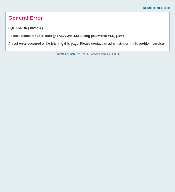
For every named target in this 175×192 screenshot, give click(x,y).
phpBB (74, 53)
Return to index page (156, 7)
